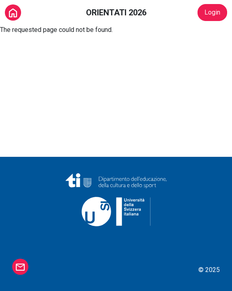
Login (212, 12)
